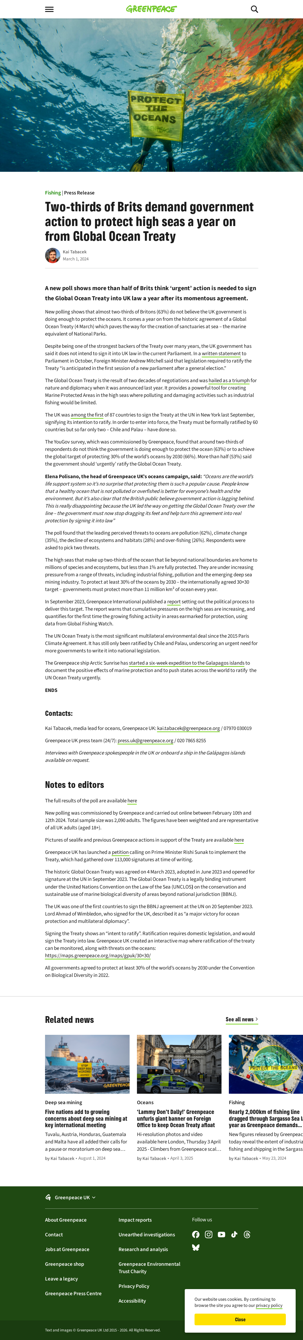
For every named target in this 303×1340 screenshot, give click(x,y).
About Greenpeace (66, 1219)
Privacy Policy (134, 1286)
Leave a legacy (61, 1278)
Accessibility (132, 1300)
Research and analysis (143, 1249)
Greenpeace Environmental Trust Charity (149, 1268)
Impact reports (135, 1219)
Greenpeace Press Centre (73, 1293)
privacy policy (269, 1305)
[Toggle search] (249, 9)
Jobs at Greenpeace (67, 1249)
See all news (240, 1019)
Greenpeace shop (64, 1264)
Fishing (53, 192)
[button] (151, 1197)
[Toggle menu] (54, 9)
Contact (54, 1234)
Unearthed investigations (147, 1234)
